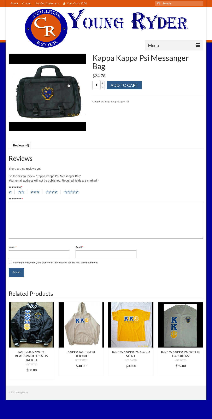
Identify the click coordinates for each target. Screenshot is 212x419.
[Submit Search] (158, 3)
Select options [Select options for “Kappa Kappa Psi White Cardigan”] (180, 372)
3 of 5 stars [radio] (36, 192)
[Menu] (174, 45)
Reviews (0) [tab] (21, 145)
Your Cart (75, 3)
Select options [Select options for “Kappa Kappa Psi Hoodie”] (81, 372)
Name (12, 247)
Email (79, 247)
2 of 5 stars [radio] (22, 192)
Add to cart (124, 85)
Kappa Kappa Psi (120, 101)
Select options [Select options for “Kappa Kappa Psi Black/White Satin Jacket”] (31, 376)
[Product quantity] (96, 85)
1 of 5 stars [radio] (11, 192)
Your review (16, 198)
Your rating (15, 187)
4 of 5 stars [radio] (53, 192)
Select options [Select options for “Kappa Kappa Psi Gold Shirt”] (131, 372)
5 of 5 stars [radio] (73, 192)
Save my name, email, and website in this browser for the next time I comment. (55, 262)
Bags (107, 101)
